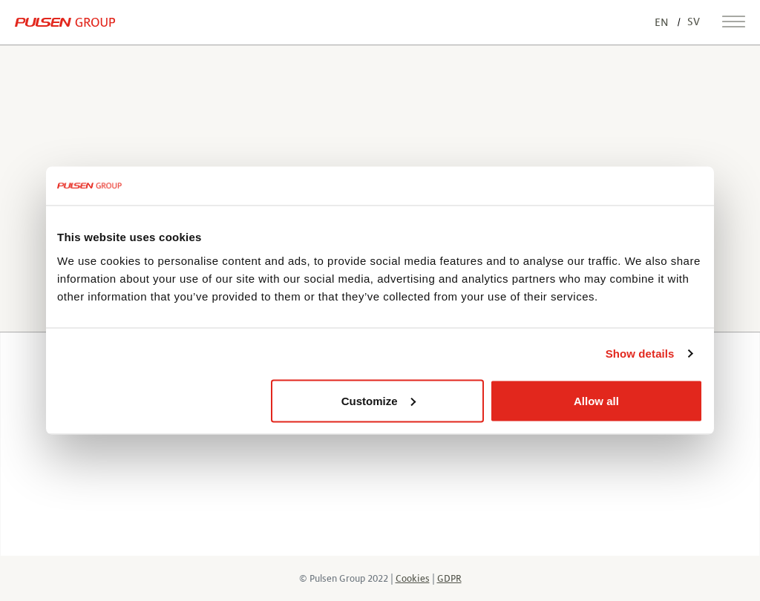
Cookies (413, 579)
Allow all (596, 400)
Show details (640, 353)
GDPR (449, 579)
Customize (378, 400)
